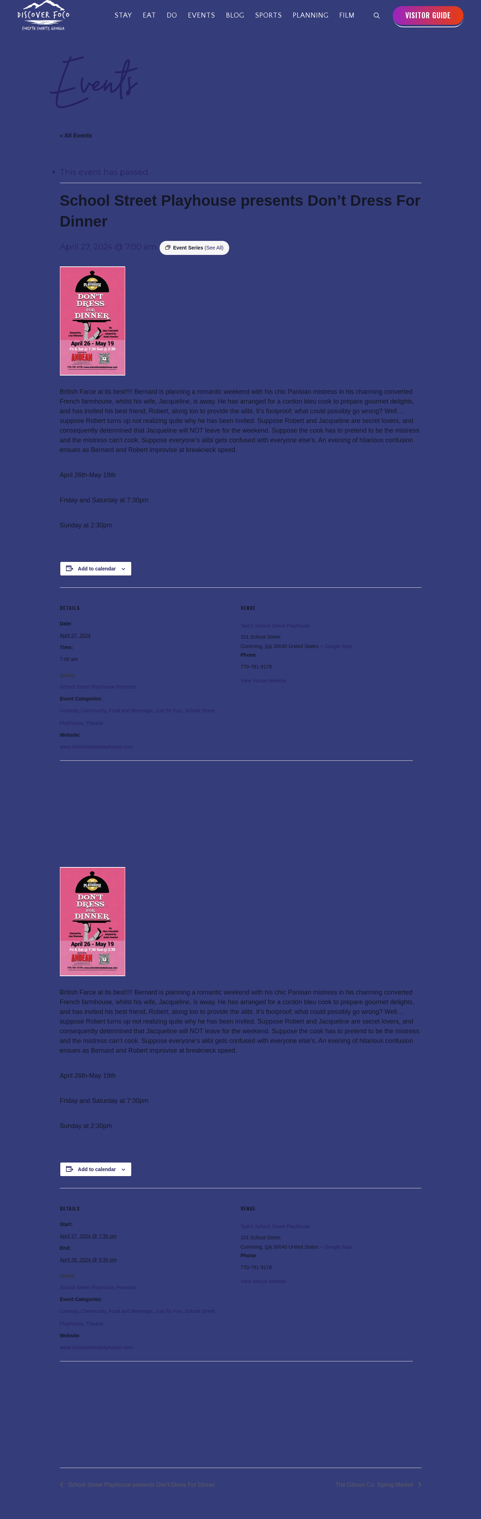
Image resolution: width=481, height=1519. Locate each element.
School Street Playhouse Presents (98, 687)
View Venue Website (264, 681)
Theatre (94, 723)
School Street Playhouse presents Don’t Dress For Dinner (141, 1485)
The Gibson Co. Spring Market (375, 1485)
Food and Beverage (131, 710)
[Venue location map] (98, 810)
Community (93, 710)
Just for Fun (169, 710)
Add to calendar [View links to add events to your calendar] (97, 569)
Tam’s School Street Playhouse (275, 626)
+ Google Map (336, 646)
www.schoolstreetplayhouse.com (96, 747)
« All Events (76, 135)
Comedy (69, 710)
